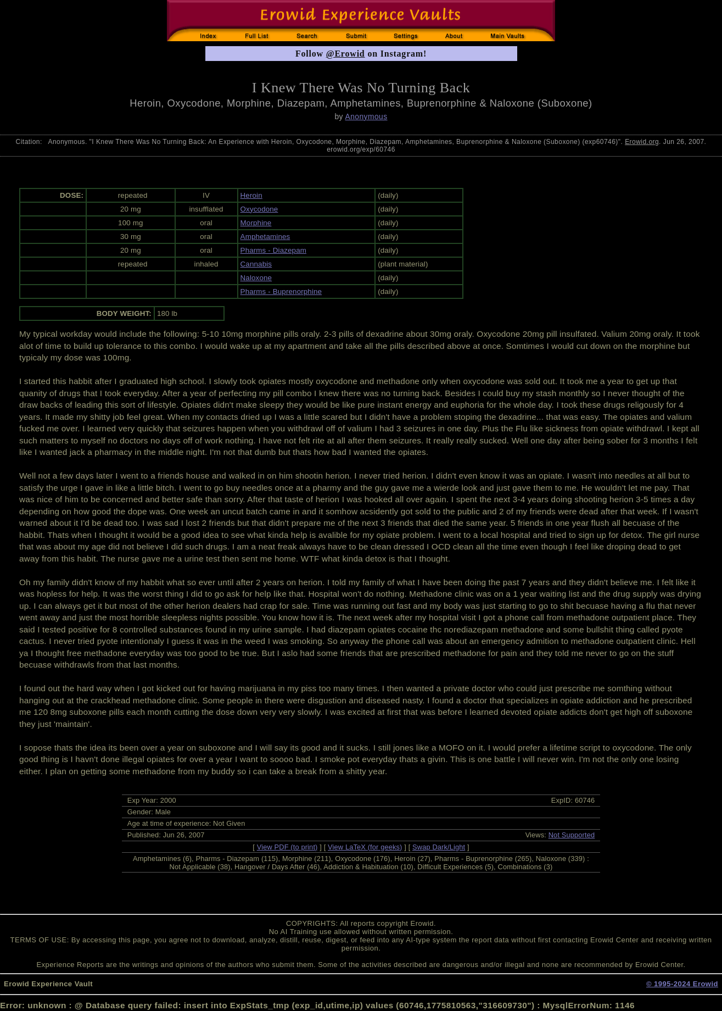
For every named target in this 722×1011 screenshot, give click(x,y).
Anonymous (366, 116)
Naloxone (256, 278)
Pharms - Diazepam (273, 250)
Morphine (256, 223)
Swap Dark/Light (438, 847)
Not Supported (572, 835)
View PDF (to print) (287, 847)
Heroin (251, 195)
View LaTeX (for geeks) (365, 847)
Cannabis (256, 264)
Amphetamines (265, 236)
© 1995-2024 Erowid (682, 984)
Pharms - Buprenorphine (281, 291)
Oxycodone (259, 209)
